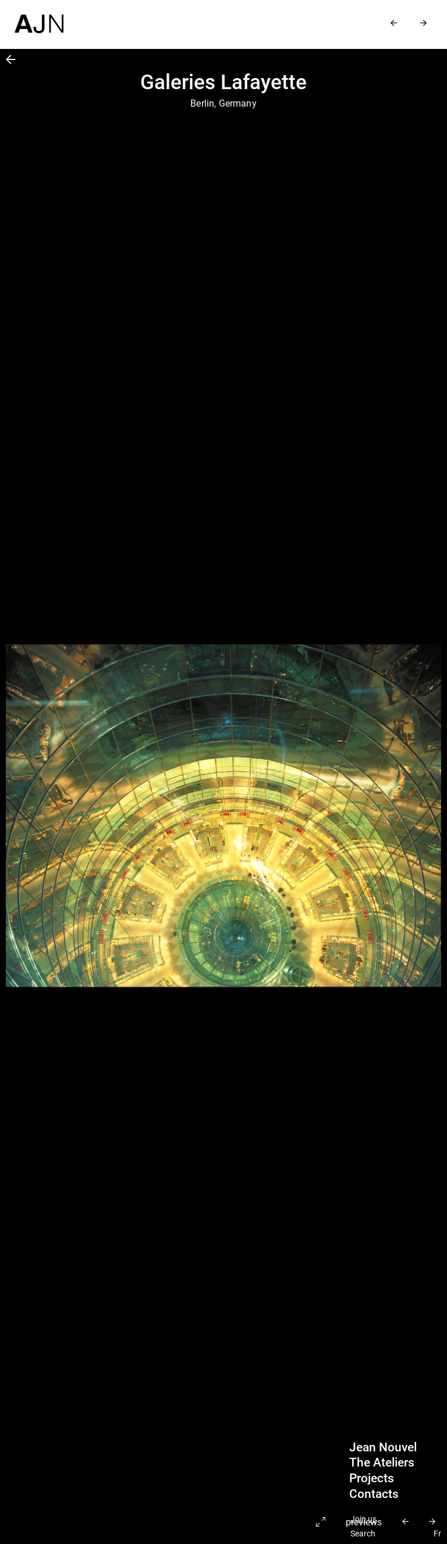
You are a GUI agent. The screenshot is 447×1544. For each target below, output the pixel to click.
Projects (371, 1478)
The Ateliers (381, 1462)
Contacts (374, 1493)
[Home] (39, 16)
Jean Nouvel (383, 1447)
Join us (363, 1519)
